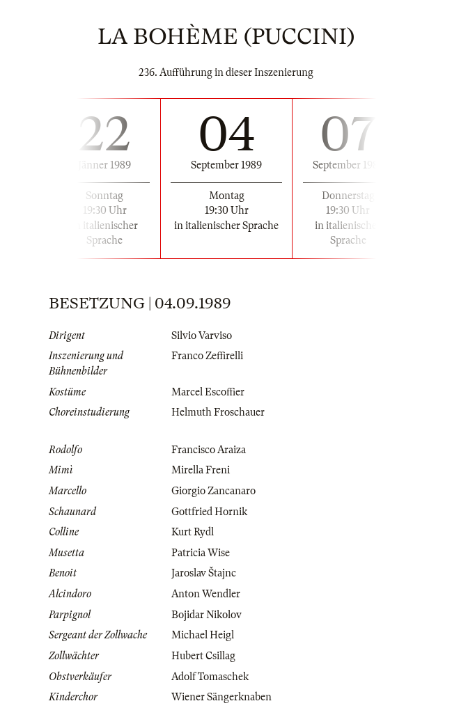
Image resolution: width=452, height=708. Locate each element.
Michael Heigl (202, 634)
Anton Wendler (205, 593)
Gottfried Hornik (209, 511)
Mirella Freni (200, 469)
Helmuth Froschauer (218, 412)
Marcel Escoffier (207, 392)
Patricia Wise (200, 552)
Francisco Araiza (208, 449)
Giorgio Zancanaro (213, 490)
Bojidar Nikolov (206, 614)
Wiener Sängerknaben (221, 696)
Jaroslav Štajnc (203, 573)
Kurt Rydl (192, 531)
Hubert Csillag (203, 655)
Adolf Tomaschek (210, 676)
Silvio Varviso (201, 335)
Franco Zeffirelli (207, 355)
